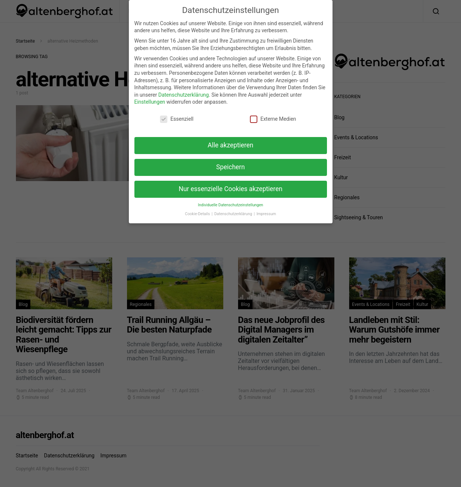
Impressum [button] (266, 208)
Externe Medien (273, 113)
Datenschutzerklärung (183, 89)
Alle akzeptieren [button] (231, 139)
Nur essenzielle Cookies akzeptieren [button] (230, 183)
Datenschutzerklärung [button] (233, 208)
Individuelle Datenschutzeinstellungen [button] (230, 199)
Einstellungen (150, 97)
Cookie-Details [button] (198, 208)
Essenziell (176, 113)
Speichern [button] (230, 161)
